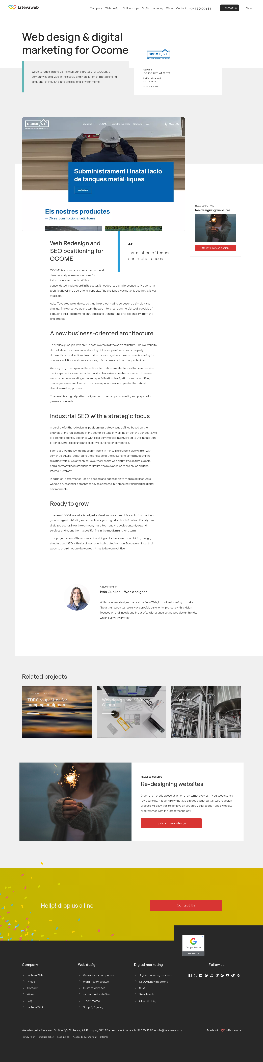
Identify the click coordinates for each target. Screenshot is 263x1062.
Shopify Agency (93, 1007)
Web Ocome (151, 86)
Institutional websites (96, 994)
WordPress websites (96, 981)
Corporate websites (157, 72)
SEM (142, 988)
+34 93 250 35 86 (142, 1030)
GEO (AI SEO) (147, 1001)
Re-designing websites (213, 210)
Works (170, 8)
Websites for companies (98, 975)
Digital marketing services (155, 975)
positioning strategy (101, 427)
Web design (29, 1030)
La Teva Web (117, 538)
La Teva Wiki (35, 1007)
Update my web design (215, 247)
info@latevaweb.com (170, 1030)
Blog (30, 1001)
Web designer (135, 592)
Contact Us (229, 8)
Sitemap (104, 1036)
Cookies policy (46, 1036)
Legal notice (63, 1036)
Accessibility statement (84, 1036)
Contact (181, 8)
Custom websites (94, 988)
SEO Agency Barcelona (153, 981)
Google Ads (146, 994)
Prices (31, 981)
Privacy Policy (28, 1036)
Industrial (150, 81)
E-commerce (91, 1001)
